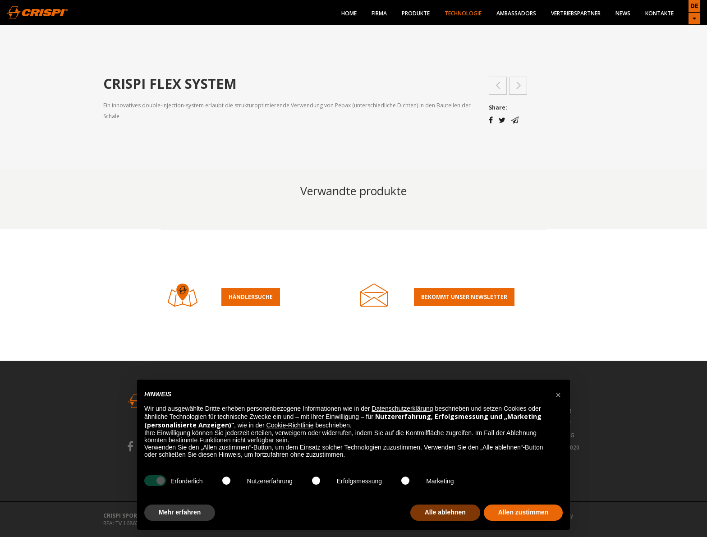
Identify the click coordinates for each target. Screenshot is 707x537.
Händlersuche (251, 297)
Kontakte (659, 13)
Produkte (416, 13)
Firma (379, 13)
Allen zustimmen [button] (523, 512)
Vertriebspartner (576, 13)
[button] (558, 394)
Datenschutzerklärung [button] (402, 408)
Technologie (463, 13)
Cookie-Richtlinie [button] (290, 425)
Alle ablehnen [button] (445, 512)
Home (349, 13)
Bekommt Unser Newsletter (464, 297)
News (622, 13)
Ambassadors (516, 13)
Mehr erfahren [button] (180, 512)
